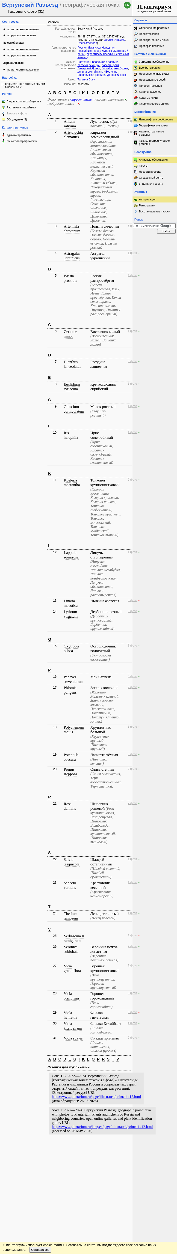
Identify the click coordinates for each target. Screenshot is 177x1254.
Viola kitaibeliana (73, 1025)
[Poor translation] (16, 1183)
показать (83, 84)
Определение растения (154, 28)
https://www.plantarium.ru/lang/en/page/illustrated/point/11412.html (102, 1127)
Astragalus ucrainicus (72, 255)
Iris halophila (71, 435)
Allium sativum (70, 123)
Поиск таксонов (149, 34)
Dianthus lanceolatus (72, 364)
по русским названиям (21, 35)
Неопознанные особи (152, 79)
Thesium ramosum (71, 915)
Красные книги (148, 97)
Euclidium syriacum (72, 386)
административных (19, 135)
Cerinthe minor (70, 333)
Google (108, 39)
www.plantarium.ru (154, 1146)
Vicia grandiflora (72, 968)
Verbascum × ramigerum (74, 938)
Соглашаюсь (40, 1159)
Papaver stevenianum (73, 679)
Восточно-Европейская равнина (97, 62)
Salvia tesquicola (71, 861)
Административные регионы (151, 133)
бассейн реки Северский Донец (98, 67)
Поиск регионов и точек (154, 40)
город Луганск (103, 50)
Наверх (125, 1146)
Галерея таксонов (150, 85)
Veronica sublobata (71, 949)
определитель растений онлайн (154, 8)
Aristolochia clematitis (73, 134)
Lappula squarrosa (71, 554)
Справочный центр (151, 177)
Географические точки (153, 125)
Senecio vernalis (70, 885)
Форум (143, 165)
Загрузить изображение (154, 61)
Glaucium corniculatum (74, 409)
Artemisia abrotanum (72, 228)
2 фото (132, 479)
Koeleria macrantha (72, 482)
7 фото (132, 803)
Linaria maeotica (71, 603)
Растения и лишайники (21, 107)
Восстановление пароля (154, 211)
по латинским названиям (23, 29)
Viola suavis (73, 1038)
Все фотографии (149, 67)
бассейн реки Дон (88, 65)
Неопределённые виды (154, 73)
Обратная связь (35, 1146)
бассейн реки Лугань (115, 68)
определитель (81, 99)
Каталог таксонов (150, 91)
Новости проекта (150, 171)
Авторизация (147, 199)
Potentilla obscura (71, 757)
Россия (81, 47)
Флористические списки (154, 103)
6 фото (132, 225)
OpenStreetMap (87, 43)
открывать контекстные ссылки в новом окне (25, 85)
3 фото (132, 600)
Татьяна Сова (86, 79)
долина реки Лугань (90, 71)
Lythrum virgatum (70, 614)
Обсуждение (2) (17, 119)
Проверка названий (151, 46)
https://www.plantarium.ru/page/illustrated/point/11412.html (96, 1097)
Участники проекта (151, 183)
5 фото (132, 361)
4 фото (132, 275)
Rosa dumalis (70, 806)
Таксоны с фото (17, 113)
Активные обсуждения (153, 159)
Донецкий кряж (116, 75)
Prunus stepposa (70, 771)
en (127, 5)
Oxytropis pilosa (71, 648)
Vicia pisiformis (71, 995)
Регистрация (147, 205)
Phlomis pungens (70, 690)
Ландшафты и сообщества (24, 101)
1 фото (132, 121)
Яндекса (119, 39)
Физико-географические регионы (154, 142)
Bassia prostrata (70, 278)
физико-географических (22, 141)
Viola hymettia (70, 1015)
